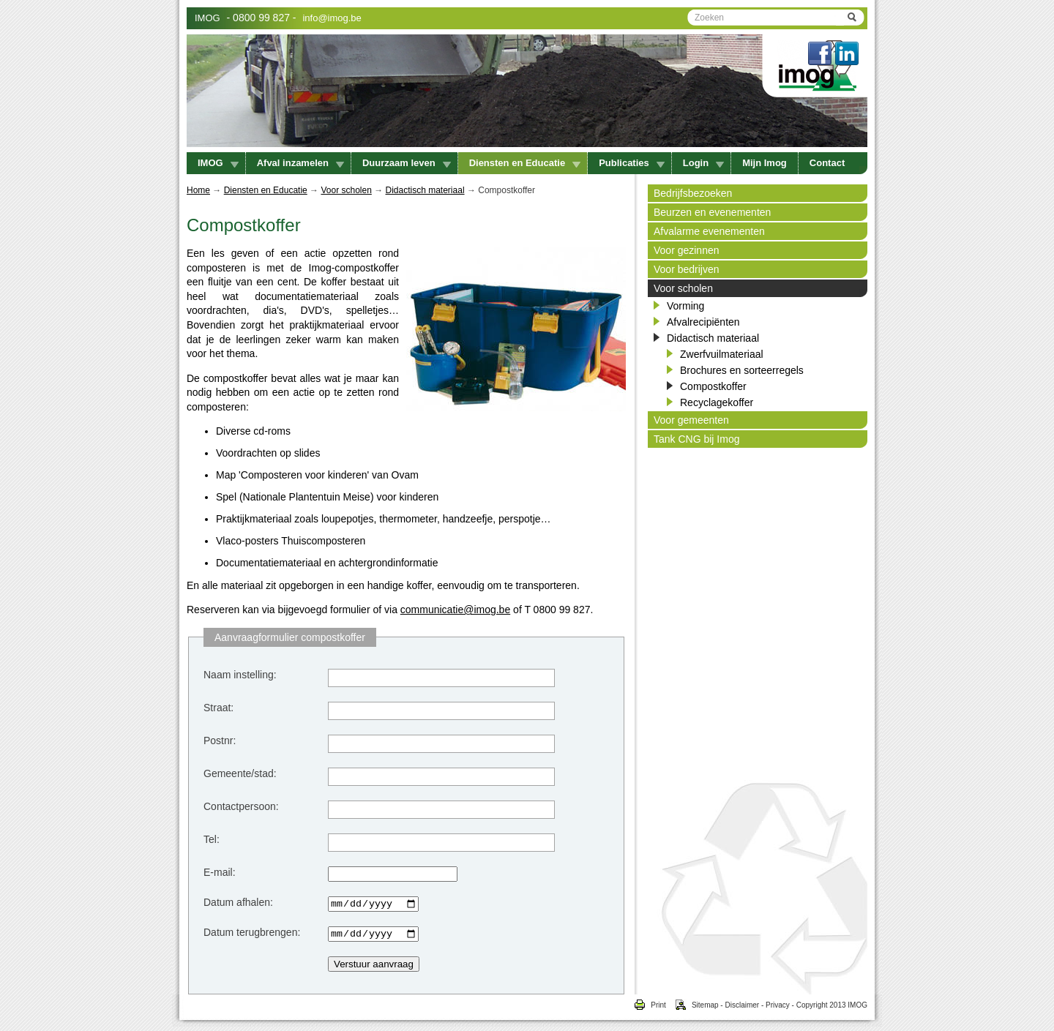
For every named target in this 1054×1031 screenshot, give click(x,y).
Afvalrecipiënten (703, 322)
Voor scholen (346, 190)
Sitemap (692, 1009)
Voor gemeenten (691, 420)
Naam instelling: (240, 675)
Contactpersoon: (241, 806)
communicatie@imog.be (455, 609)
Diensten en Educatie (524, 162)
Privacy (778, 1009)
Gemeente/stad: (240, 773)
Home (198, 190)
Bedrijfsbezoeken (693, 193)
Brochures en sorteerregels (742, 370)
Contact (827, 162)
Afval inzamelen (300, 162)
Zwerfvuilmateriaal (721, 354)
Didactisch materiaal (425, 190)
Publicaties (632, 162)
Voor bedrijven (687, 269)
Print (649, 1009)
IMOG (207, 17)
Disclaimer (742, 1009)
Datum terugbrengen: (251, 934)
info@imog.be (331, 17)
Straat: (218, 707)
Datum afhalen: (238, 902)
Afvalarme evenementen (709, 231)
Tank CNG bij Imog (696, 439)
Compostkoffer (713, 386)
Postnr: (219, 740)
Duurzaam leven (406, 162)
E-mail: (219, 872)
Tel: (211, 839)
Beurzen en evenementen (712, 212)
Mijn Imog (764, 162)
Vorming (685, 306)
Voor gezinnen (687, 250)
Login (703, 162)
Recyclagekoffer (716, 402)
